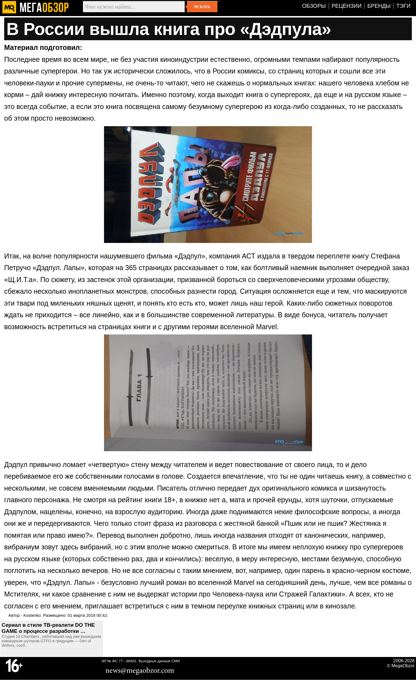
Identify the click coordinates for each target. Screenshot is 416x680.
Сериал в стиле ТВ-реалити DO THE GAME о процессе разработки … (48, 628)
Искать (202, 6)
